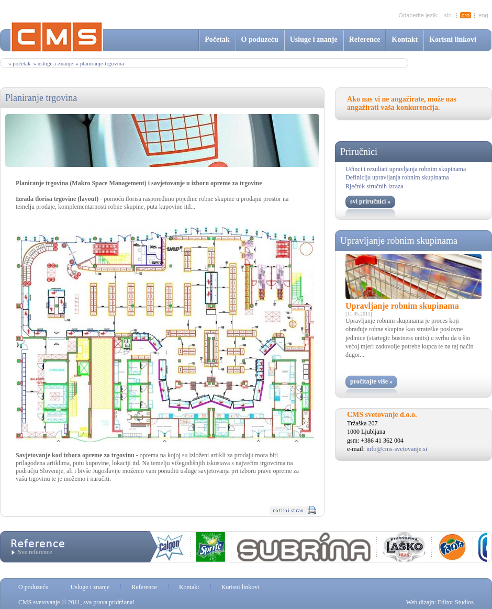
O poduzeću (259, 39)
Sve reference (35, 552)
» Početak (19, 63)
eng (483, 15)
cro (465, 15)
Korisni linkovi (452, 39)
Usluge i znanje (314, 39)
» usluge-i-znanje (53, 63)
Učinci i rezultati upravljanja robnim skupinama (405, 169)
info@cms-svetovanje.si (396, 449)
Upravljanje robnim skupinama (398, 240)
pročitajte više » (371, 381)
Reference (365, 39)
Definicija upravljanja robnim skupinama (397, 177)
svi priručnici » (370, 201)
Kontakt (405, 39)
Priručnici (358, 151)
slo (447, 15)
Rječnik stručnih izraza (374, 186)
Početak (217, 39)
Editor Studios (456, 602)
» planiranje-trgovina (100, 63)
